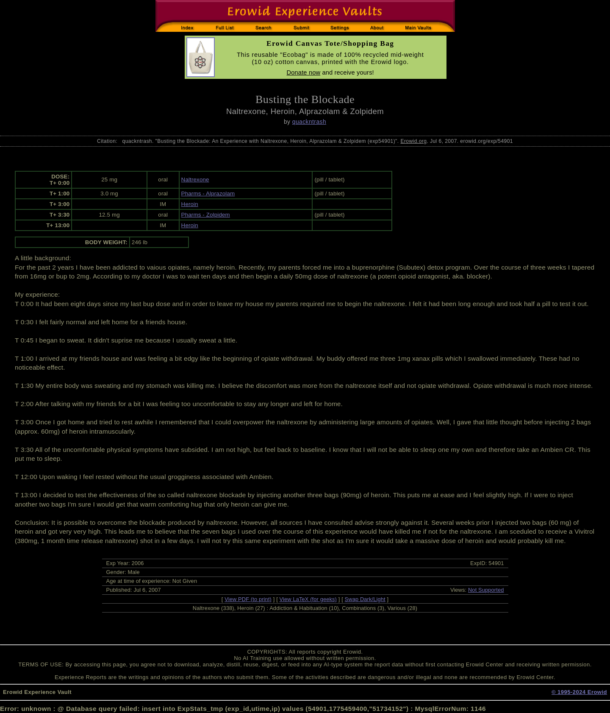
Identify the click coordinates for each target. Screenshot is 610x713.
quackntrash (309, 121)
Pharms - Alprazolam (208, 193)
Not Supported (486, 590)
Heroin (189, 204)
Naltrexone (195, 179)
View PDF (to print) (248, 599)
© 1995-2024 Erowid (579, 692)
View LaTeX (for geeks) (308, 599)
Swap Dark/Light (365, 599)
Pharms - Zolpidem (205, 215)
